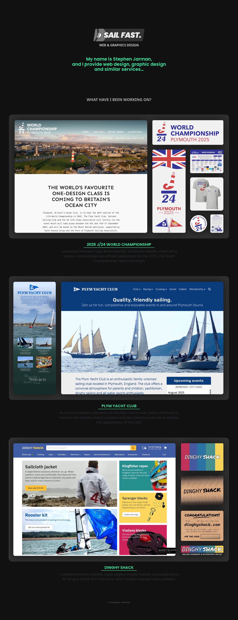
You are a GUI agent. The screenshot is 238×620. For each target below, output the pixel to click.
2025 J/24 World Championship (119, 244)
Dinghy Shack (119, 567)
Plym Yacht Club (119, 406)
